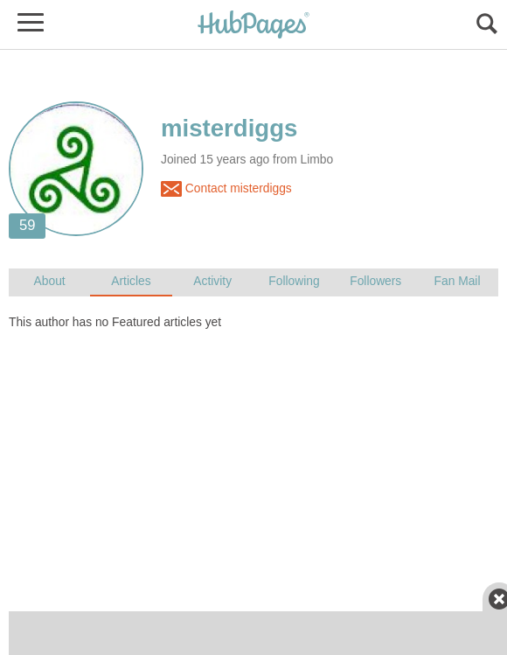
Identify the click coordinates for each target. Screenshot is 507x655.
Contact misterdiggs (226, 188)
